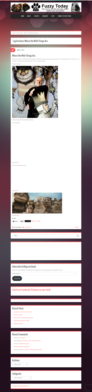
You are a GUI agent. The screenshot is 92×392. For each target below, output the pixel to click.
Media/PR (45, 16)
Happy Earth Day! (18, 323)
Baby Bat (27, 346)
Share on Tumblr (36, 221)
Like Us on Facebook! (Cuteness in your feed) (31, 290)
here (17, 162)
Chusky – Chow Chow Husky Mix (32, 340)
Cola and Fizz (27, 227)
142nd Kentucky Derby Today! (21, 320)
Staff (52, 16)
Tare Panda (22, 338)
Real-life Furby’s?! (24, 343)
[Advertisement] (46, 25)
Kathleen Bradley (18, 346)
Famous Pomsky (18, 315)
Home (22, 16)
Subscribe (17, 278)
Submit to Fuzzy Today (64, 16)
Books (77, 227)
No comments (17, 227)
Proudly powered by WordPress (20, 386)
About (29, 16)
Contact (36, 16)
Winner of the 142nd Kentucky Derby (23, 317)
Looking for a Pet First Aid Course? (23, 312)
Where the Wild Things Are (23, 56)
